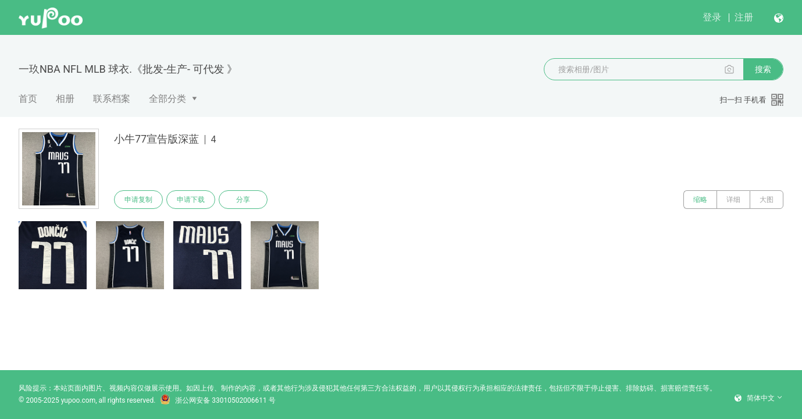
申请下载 (191, 200)
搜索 (763, 69)
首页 (28, 98)
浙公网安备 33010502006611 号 (217, 400)
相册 (65, 98)
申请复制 (138, 200)
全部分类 (167, 98)
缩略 (700, 200)
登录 (712, 17)
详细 (733, 200)
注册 (744, 17)
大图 (767, 200)
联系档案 (111, 98)
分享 (243, 200)
